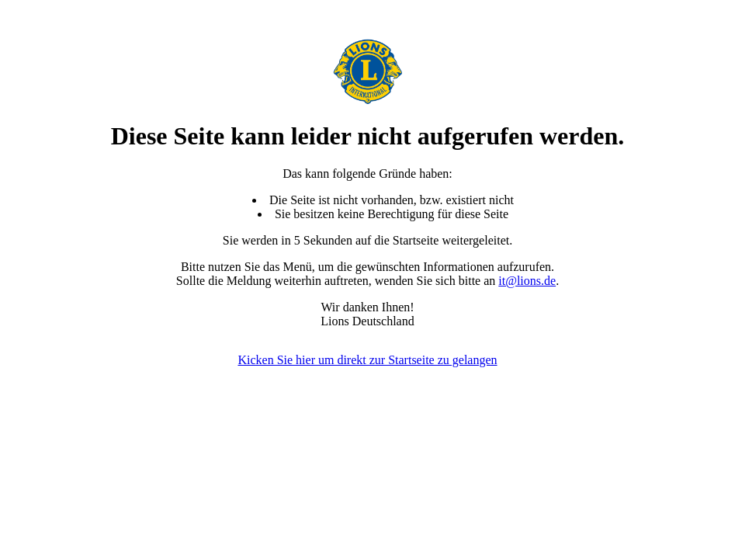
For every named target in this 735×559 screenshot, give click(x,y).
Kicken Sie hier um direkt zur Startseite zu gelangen (367, 359)
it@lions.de (527, 280)
